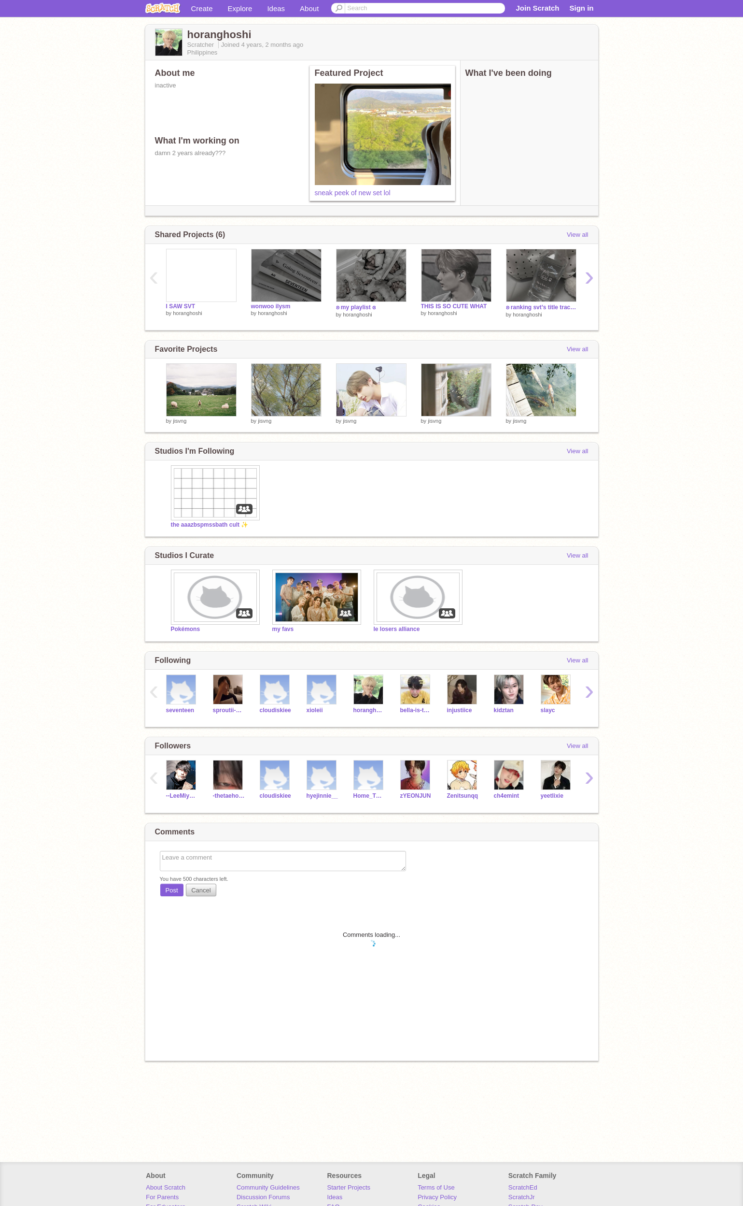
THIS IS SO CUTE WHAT (454, 306)
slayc (548, 710)
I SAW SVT (181, 306)
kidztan (504, 710)
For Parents (162, 1197)
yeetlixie (552, 795)
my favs (283, 629)
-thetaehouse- (229, 795)
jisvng (179, 421)
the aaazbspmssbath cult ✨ (210, 524)
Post (172, 890)
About (309, 8)
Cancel (200, 890)
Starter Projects (349, 1187)
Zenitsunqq (462, 795)
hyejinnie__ (322, 795)
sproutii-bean (229, 710)
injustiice (459, 710)
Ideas (276, 8)
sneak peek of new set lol (353, 193)
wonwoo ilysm (271, 306)
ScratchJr (521, 1197)
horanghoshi (187, 313)
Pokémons (185, 629)
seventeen (180, 710)
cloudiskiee (275, 710)
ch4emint (506, 795)
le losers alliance (397, 629)
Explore (240, 8)
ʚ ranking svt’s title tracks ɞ (541, 307)
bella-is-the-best (416, 710)
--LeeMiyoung (182, 795)
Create (202, 8)
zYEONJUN (415, 795)
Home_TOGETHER (369, 795)
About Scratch (165, 1187)
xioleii (315, 710)
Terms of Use (436, 1187)
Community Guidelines (268, 1187)
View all (578, 234)
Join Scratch (537, 8)
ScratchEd (522, 1187)
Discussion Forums (263, 1197)
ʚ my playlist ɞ (356, 307)
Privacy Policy (437, 1197)
